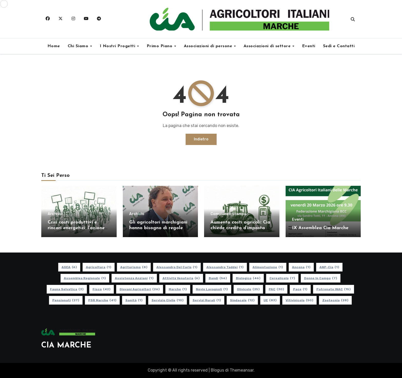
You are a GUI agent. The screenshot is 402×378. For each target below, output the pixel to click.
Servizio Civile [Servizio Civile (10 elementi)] (168, 300)
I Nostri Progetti (118, 46)
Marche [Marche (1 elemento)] (178, 289)
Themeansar (242, 370)
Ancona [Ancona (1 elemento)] (301, 267)
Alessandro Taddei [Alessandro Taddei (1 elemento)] (225, 267)
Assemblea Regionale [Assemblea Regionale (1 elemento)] (85, 278)
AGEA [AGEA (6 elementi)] (69, 267)
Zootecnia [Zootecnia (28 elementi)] (335, 300)
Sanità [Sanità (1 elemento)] (134, 300)
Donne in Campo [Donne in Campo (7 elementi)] (320, 278)
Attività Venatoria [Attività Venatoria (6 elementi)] (181, 278)
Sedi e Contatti (339, 46)
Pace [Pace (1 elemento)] (300, 289)
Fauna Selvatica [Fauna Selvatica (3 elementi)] (67, 289)
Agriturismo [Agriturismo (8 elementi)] (133, 267)
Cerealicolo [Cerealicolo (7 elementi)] (282, 278)
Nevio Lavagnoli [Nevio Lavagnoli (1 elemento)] (212, 289)
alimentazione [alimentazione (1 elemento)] (268, 267)
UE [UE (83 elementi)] (270, 300)
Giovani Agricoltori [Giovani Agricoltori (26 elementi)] (139, 289)
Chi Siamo (79, 46)
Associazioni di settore (268, 46)
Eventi (308, 46)
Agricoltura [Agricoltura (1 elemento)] (98, 267)
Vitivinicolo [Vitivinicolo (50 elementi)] (299, 300)
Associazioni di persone (209, 46)
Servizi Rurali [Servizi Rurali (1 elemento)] (207, 300)
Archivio (55, 214)
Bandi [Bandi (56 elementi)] (218, 278)
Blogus (217, 370)
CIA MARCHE (66, 346)
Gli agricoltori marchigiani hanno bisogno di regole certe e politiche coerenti (158, 228)
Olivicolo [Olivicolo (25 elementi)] (248, 289)
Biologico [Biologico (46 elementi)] (248, 278)
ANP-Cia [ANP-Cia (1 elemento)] (329, 267)
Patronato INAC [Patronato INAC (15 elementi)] (333, 289)
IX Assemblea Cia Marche (320, 228)
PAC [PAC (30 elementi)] (276, 289)
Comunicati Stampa (228, 214)
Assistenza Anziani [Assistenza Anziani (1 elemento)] (134, 278)
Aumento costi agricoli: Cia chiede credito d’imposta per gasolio (240, 228)
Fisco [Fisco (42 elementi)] (101, 289)
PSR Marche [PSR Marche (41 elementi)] (102, 300)
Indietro (201, 139)
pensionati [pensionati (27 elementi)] (65, 300)
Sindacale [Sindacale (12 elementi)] (242, 300)
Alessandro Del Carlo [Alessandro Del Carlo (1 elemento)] (176, 267)
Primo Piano (160, 46)
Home (53, 46)
